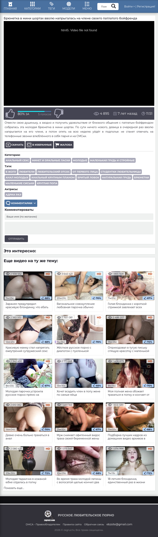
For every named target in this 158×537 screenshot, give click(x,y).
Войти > (129, 6)
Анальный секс (17, 160)
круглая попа (47, 183)
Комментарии (21, 203)
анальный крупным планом (53, 177)
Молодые (80, 160)
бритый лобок (88, 177)
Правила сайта (72, 524)
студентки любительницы (121, 171)
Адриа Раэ (13, 194)
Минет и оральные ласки (51, 160)
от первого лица (85, 171)
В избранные (39, 145)
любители (27, 171)
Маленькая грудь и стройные (112, 160)
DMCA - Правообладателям (43, 524)
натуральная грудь (116, 177)
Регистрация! (146, 6)
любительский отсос (53, 171)
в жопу (11, 171)
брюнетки (141, 177)
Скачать (14, 145)
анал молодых (17, 177)
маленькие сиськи (20, 183)
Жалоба (63, 145)
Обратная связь (94, 524)
